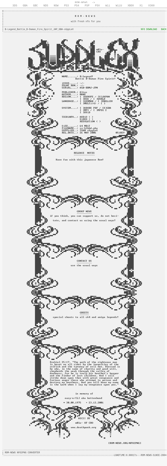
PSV (97, 5)
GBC (35, 5)
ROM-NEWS (81, 2)
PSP (87, 5)
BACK (163, 29)
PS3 (66, 5)
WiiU (119, 5)
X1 (141, 5)
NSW (56, 5)
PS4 (76, 5)
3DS (15, 5)
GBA (25, 5)
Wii (107, 5)
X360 (151, 5)
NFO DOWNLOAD (149, 29)
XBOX (131, 5)
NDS (45, 5)
